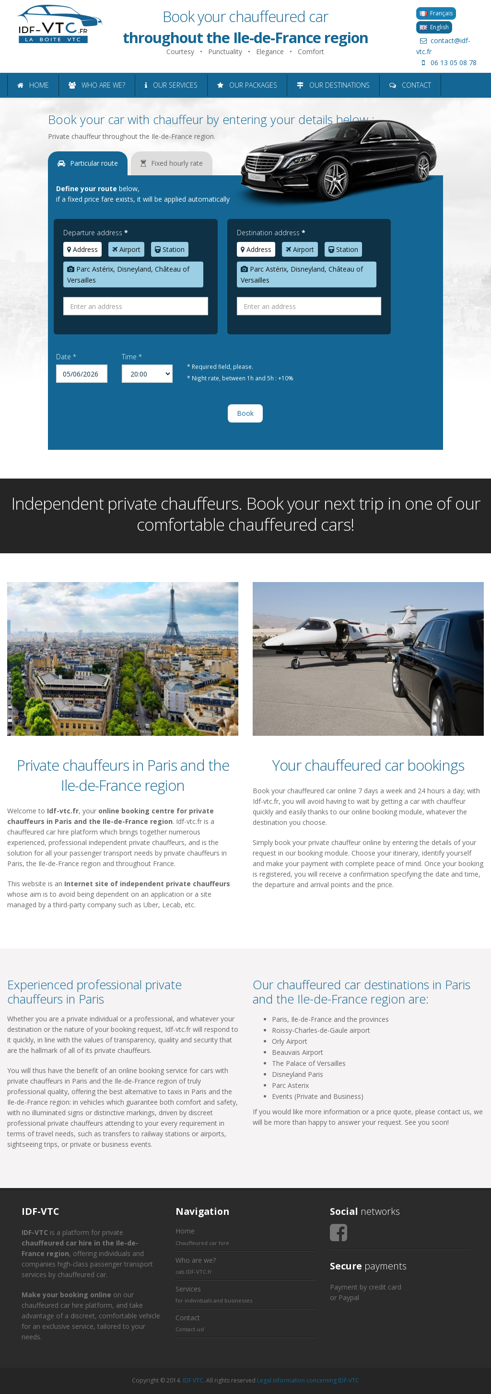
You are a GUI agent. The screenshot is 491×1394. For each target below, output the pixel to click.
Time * (132, 356)
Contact (187, 1317)
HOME (33, 85)
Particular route (88, 163)
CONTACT (410, 85)
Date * (66, 356)
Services (188, 1288)
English (434, 27)
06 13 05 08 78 (446, 62)
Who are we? (195, 1260)
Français (436, 13)
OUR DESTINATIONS (333, 85)
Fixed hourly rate (171, 163)
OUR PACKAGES (247, 85)
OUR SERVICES (171, 85)
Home (185, 1230)
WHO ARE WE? (97, 85)
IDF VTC (193, 1380)
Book (245, 413)
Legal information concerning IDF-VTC (308, 1380)
